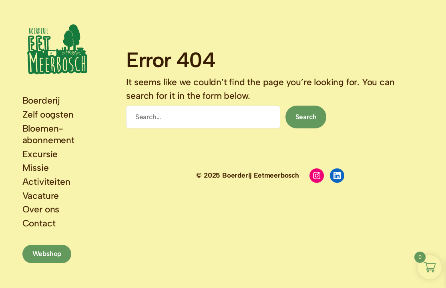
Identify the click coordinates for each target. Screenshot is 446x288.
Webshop (47, 254)
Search (306, 117)
